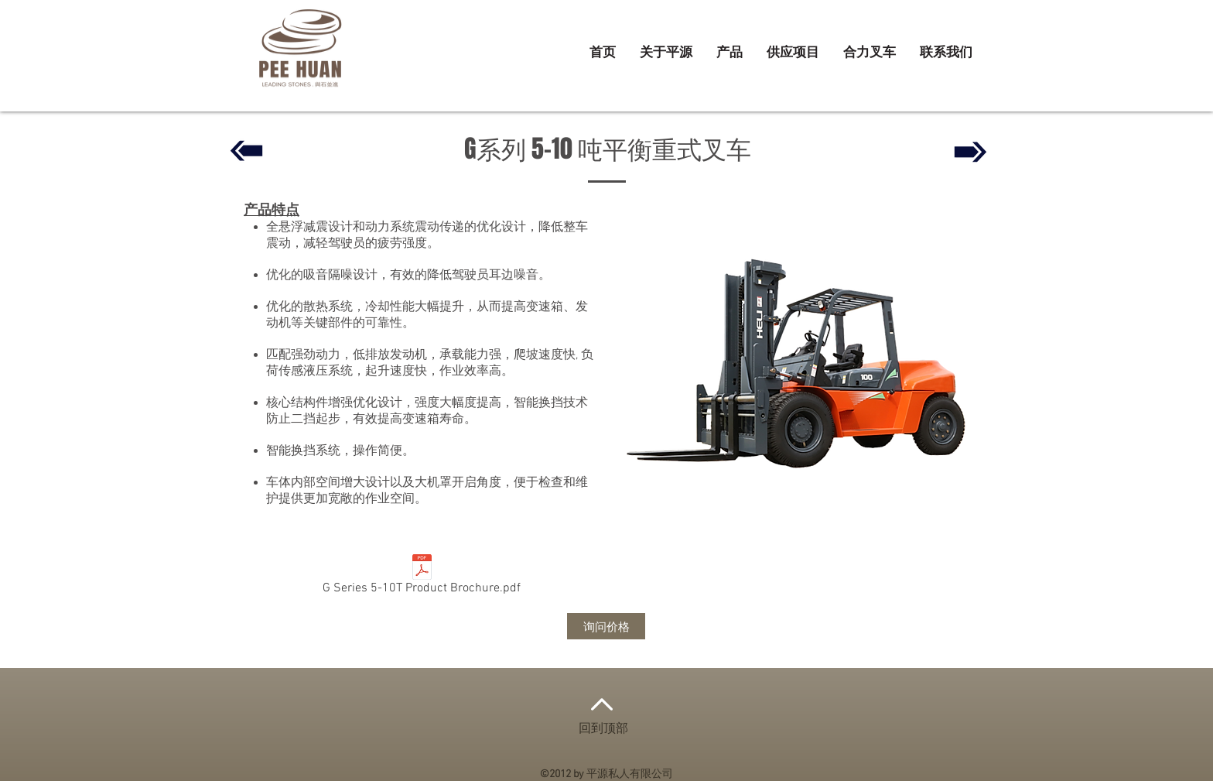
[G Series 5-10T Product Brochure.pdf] (421, 577)
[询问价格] (606, 626)
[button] (729, 53)
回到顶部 (603, 729)
